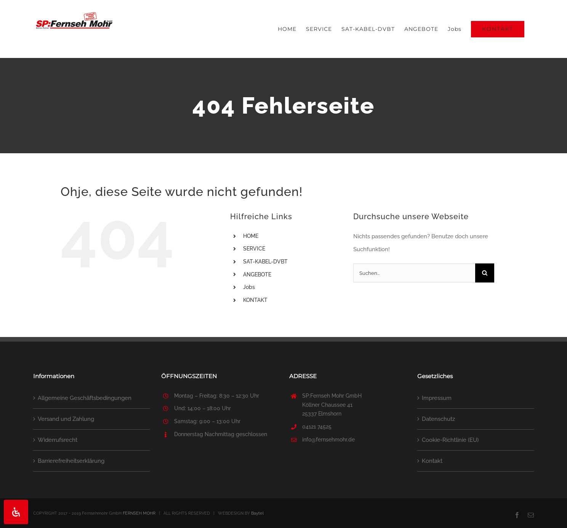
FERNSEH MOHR (139, 513)
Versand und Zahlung (66, 419)
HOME (250, 236)
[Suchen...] (414, 272)
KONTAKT (255, 300)
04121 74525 (317, 427)
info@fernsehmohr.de (328, 440)
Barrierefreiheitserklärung (71, 460)
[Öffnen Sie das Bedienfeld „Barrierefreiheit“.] (16, 512)
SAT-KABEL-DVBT (265, 261)
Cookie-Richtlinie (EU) (450, 440)
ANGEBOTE (257, 274)
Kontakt (432, 460)
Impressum (437, 398)
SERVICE (254, 249)
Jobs (249, 287)
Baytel (257, 513)
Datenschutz (438, 419)
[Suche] (484, 272)
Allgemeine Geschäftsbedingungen (84, 398)
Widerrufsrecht (57, 440)
